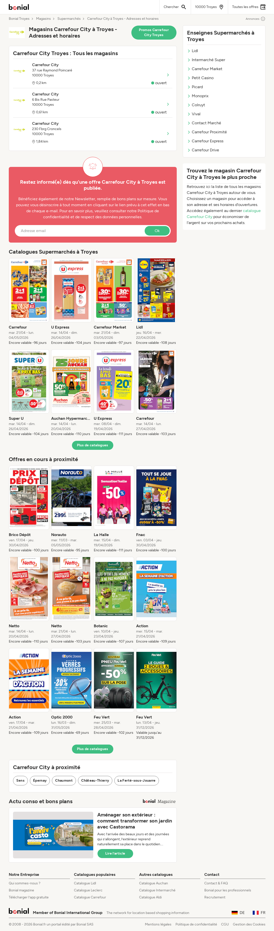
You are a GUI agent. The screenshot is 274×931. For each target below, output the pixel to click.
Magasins (43, 19)
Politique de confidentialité (196, 924)
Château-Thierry (95, 780)
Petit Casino (200, 77)
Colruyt (196, 104)
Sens (20, 780)
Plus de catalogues (92, 445)
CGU (225, 924)
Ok (157, 230)
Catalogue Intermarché (157, 890)
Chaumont (64, 780)
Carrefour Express (205, 141)
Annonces (255, 18)
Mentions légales (158, 924)
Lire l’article (115, 853)
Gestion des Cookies (249, 924)
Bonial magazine (21, 890)
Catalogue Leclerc (88, 890)
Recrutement (214, 897)
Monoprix (198, 95)
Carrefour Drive (203, 150)
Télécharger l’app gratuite (29, 897)
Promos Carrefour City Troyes (154, 32)
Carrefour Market (204, 68)
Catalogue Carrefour (90, 897)
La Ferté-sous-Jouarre (136, 780)
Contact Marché (204, 123)
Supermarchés (69, 19)
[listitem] (29, 301)
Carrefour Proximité (207, 132)
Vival (194, 114)
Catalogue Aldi (150, 897)
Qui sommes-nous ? (24, 883)
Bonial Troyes (19, 19)
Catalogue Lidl (85, 883)
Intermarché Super (206, 59)
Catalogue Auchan (153, 883)
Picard (195, 86)
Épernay (40, 780)
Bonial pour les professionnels (227, 890)
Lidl (192, 50)
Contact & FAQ (216, 883)
